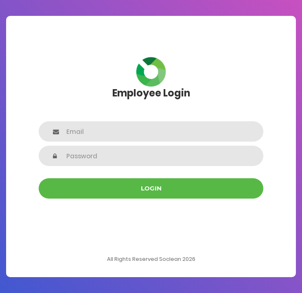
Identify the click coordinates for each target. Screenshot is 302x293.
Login (151, 188)
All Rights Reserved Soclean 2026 (151, 259)
